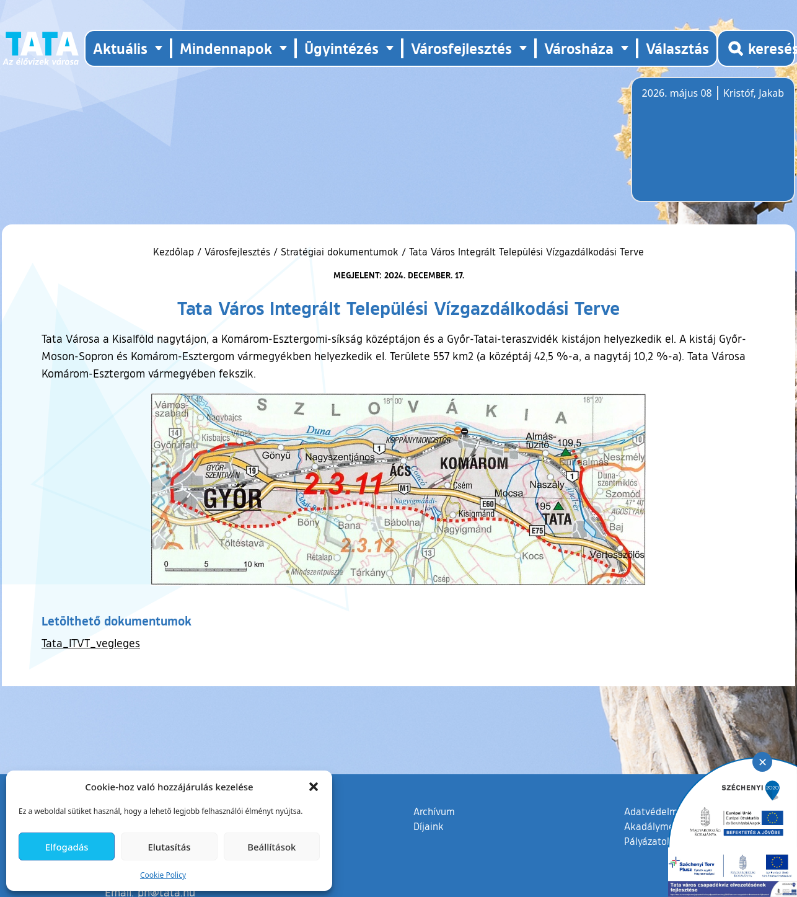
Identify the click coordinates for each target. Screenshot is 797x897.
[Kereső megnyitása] (756, 48)
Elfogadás (67, 847)
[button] (313, 786)
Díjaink (428, 826)
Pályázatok (648, 841)
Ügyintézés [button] (341, 48)
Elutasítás (169, 847)
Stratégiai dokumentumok (339, 251)
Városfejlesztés (237, 251)
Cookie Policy (163, 875)
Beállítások (271, 847)
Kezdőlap (175, 251)
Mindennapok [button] (226, 48)
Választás (677, 48)
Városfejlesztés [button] (461, 48)
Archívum (434, 811)
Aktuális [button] (120, 48)
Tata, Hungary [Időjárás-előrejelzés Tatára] (711, 146)
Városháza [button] (579, 48)
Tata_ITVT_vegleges (91, 643)
